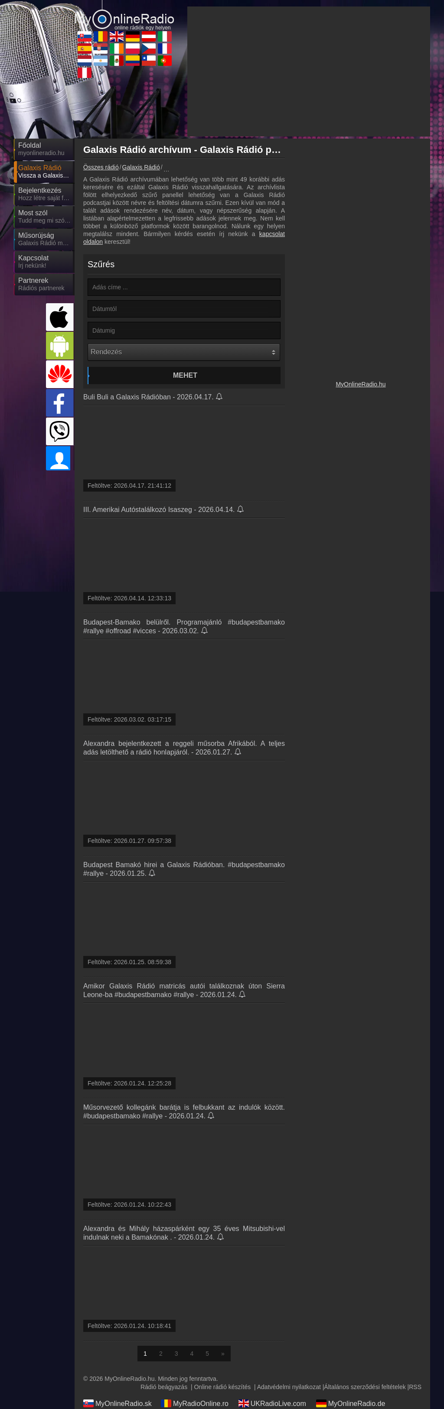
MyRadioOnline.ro (195, 1403)
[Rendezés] (184, 352)
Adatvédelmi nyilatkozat (289, 1386)
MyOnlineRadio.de (350, 1403)
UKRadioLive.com (272, 1403)
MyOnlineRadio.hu (360, 384)
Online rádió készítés (222, 1386)
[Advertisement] (309, 71)
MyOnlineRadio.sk (117, 1403)
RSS (415, 1386)
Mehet (185, 375)
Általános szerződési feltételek (364, 1386)
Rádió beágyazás (163, 1386)
